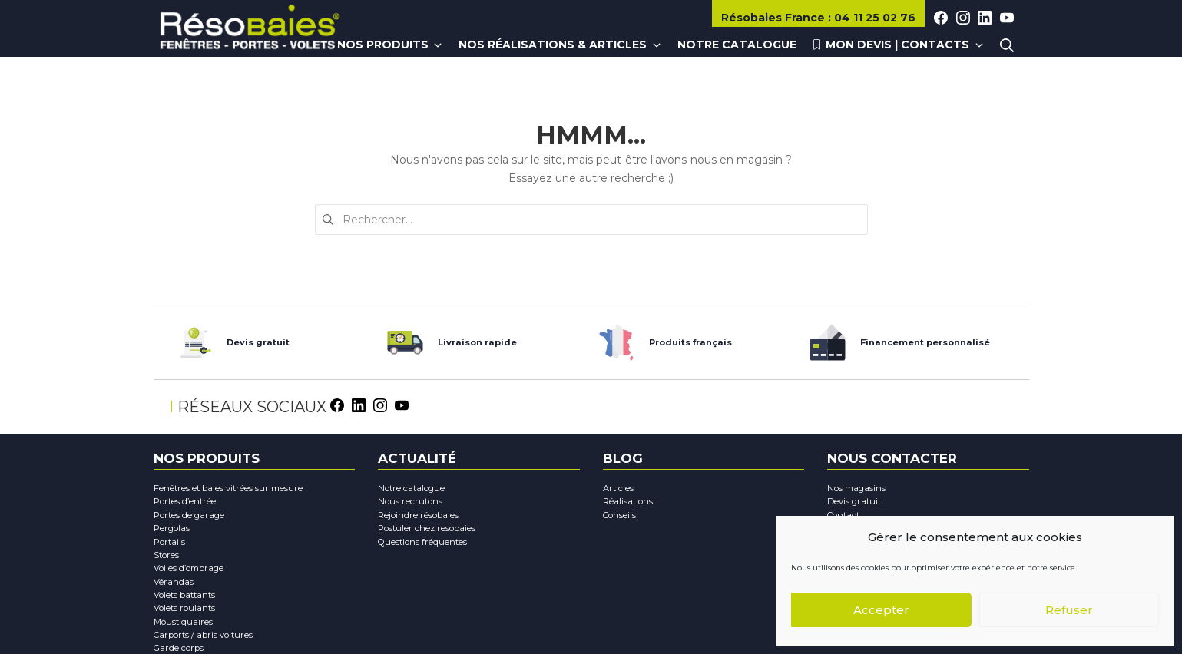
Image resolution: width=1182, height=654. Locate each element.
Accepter (881, 610)
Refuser (1069, 610)
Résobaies (774, 18)
